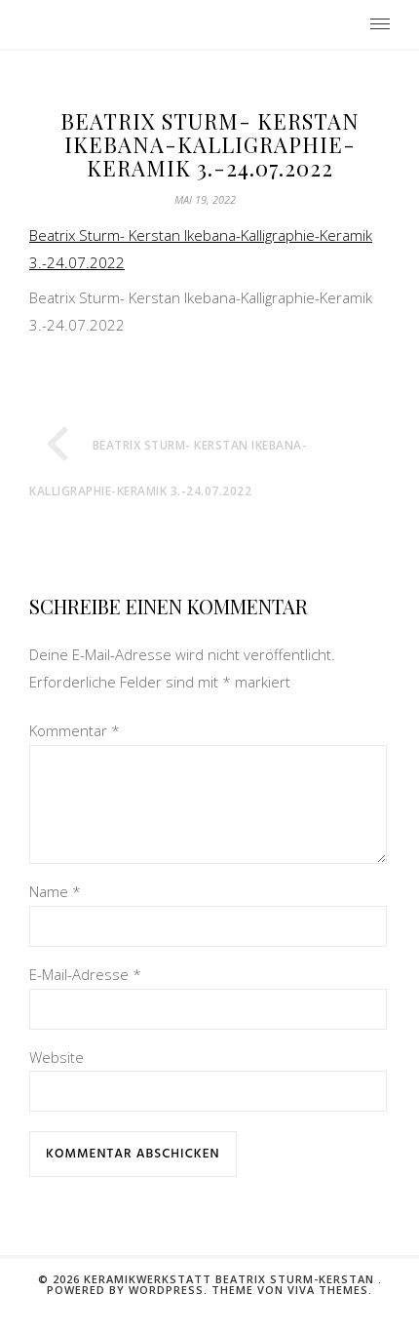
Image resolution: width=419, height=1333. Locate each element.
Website (56, 1080)
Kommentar (74, 730)
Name (55, 914)
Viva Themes (327, 1313)
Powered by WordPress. (129, 1313)
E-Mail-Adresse (85, 997)
